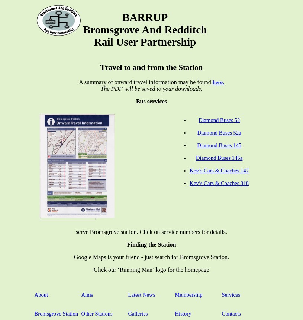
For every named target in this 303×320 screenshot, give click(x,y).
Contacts (231, 314)
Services (231, 295)
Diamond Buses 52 (219, 120)
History (183, 314)
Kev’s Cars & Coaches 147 (219, 171)
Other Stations (97, 314)
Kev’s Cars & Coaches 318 (219, 183)
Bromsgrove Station (56, 314)
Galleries (138, 314)
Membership (189, 295)
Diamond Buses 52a (219, 133)
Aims (87, 295)
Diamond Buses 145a (219, 158)
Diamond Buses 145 (219, 145)
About (41, 295)
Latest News (141, 295)
